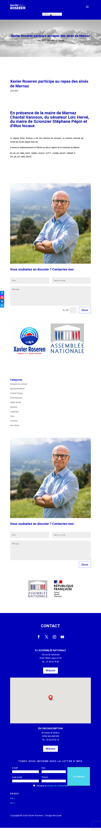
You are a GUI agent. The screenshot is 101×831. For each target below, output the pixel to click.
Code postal (17, 780)
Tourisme (14, 424)
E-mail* (15, 771)
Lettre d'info (62, 15)
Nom (44, 771)
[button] (51, 701)
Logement (14, 415)
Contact (41, 15)
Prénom (45, 780)
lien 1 (12, 801)
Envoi (85, 313)
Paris (12, 419)
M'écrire (50, 673)
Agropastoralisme (17, 392)
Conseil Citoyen (16, 396)
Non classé (14, 428)
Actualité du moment (56, 43)
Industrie (13, 410)
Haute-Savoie (15, 405)
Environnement (16, 401)
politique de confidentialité (57, 789)
